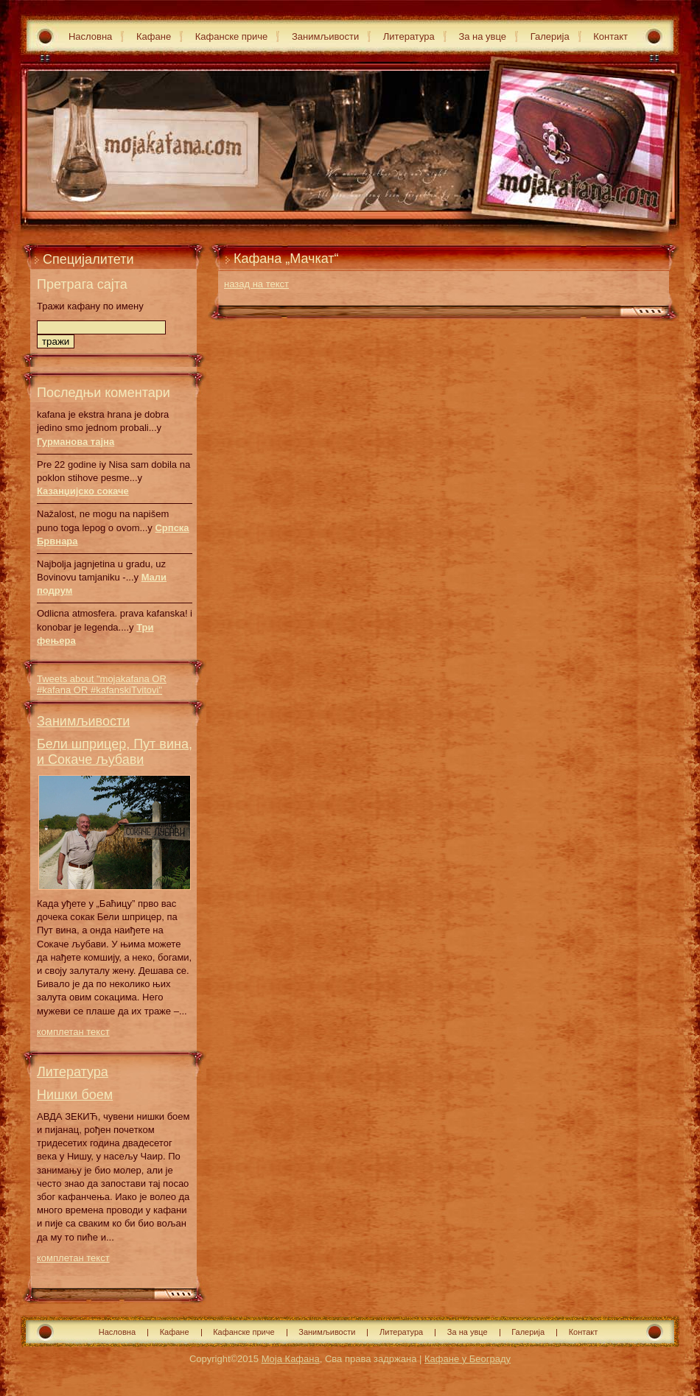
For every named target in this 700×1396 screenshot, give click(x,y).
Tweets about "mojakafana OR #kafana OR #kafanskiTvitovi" (102, 684)
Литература (409, 36)
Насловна (90, 36)
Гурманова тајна (75, 441)
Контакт (610, 36)
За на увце (482, 36)
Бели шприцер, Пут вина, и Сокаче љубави (114, 752)
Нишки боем (75, 1094)
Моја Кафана (291, 1358)
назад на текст (256, 284)
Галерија (550, 36)
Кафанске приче (231, 36)
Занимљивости (325, 36)
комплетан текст (73, 1031)
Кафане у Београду (467, 1358)
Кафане (153, 36)
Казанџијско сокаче (83, 491)
